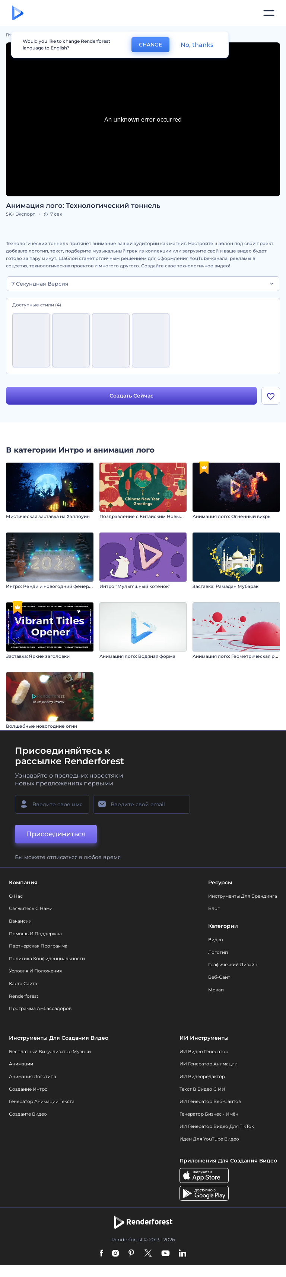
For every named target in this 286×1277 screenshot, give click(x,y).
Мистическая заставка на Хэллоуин (48, 517)
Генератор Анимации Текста (41, 1102)
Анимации (21, 1065)
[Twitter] (148, 1255)
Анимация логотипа (32, 1077)
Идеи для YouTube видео (209, 1139)
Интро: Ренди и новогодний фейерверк (53, 587)
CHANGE (150, 44)
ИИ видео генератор (203, 1052)
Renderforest (23, 997)
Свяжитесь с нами (31, 909)
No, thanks (197, 44)
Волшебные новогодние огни (41, 727)
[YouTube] (165, 1255)
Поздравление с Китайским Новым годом (149, 517)
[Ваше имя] (52, 805)
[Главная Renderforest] (17, 13)
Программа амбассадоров (40, 1009)
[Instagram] (115, 1255)
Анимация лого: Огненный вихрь (231, 517)
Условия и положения (35, 972)
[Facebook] (101, 1255)
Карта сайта (23, 984)
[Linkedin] (182, 1255)
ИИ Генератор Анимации (208, 1065)
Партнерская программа (38, 947)
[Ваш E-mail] (141, 805)
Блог (214, 909)
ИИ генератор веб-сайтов (210, 1102)
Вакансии (20, 921)
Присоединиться (56, 835)
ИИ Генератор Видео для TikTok (216, 1127)
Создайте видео (28, 1114)
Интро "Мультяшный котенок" (135, 587)
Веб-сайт (219, 978)
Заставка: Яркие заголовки (38, 657)
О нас (16, 897)
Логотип (218, 953)
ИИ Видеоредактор (202, 1077)
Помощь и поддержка (35, 934)
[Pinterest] (131, 1255)
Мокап (216, 990)
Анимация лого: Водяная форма (137, 657)
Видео (215, 940)
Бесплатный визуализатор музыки (50, 1052)
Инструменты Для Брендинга (242, 897)
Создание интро (28, 1090)
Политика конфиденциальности (47, 959)
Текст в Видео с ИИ (202, 1090)
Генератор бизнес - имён (208, 1114)
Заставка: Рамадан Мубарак (225, 587)
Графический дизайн (232, 965)
